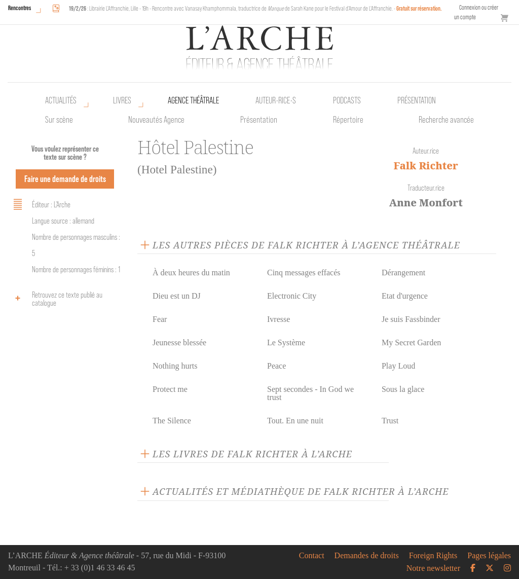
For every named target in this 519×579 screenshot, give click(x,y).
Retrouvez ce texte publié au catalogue (56, 299)
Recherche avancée (446, 120)
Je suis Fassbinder (411, 319)
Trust (390, 420)
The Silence (172, 420)
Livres (122, 100)
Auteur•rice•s (275, 100)
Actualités (61, 100)
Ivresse (278, 319)
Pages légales (489, 556)
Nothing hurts (175, 365)
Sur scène (59, 120)
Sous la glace (403, 389)
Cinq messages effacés (304, 272)
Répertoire (348, 120)
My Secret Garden (411, 342)
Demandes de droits (367, 556)
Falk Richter (426, 165)
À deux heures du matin (191, 272)
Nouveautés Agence (156, 120)
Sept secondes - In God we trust (310, 393)
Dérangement (403, 272)
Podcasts (347, 100)
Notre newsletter (433, 568)
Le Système (286, 342)
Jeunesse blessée (179, 342)
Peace (276, 365)
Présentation (258, 120)
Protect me (170, 389)
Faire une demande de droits (65, 178)
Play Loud (398, 365)
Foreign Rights (433, 556)
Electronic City (291, 296)
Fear (160, 319)
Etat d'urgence (405, 296)
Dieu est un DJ (177, 296)
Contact (311, 556)
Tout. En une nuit (295, 420)
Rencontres (19, 8)
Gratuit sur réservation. (419, 8)
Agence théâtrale (193, 100)
